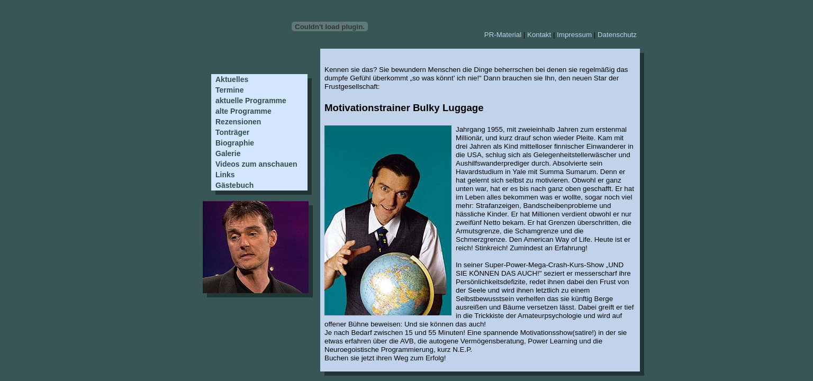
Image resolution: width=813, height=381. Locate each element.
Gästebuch (234, 185)
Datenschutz (617, 35)
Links (225, 174)
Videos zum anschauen (256, 164)
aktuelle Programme (250, 100)
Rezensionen (238, 121)
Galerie (227, 153)
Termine (229, 90)
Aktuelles (231, 79)
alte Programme (243, 111)
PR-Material (502, 35)
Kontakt (539, 35)
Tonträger (232, 132)
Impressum (574, 35)
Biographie (234, 143)
